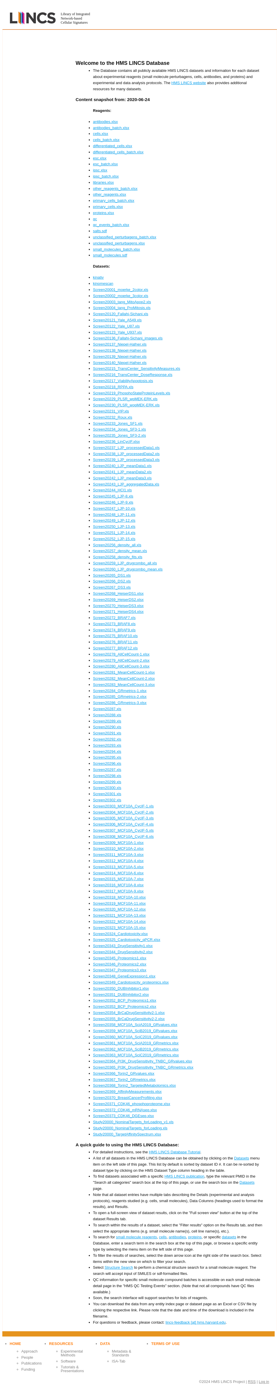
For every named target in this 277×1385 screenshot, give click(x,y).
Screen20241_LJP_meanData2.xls (122, 472)
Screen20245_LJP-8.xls (113, 496)
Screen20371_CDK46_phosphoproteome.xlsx (131, 1104)
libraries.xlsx (103, 182)
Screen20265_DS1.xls (112, 575)
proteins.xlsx (103, 213)
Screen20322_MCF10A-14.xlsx (119, 921)
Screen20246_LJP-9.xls (113, 502)
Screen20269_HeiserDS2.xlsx (118, 599)
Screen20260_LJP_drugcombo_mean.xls (128, 569)
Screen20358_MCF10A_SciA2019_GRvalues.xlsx (135, 1024)
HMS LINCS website (188, 83)
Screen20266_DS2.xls (112, 581)
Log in (264, 1381)
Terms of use (165, 1343)
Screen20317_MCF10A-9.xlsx (118, 891)
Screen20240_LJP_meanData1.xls (122, 466)
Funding (28, 1369)
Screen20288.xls (107, 715)
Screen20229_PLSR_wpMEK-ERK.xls (125, 399)
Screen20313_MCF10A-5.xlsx (118, 867)
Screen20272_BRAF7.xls (114, 618)
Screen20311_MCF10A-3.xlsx (118, 854)
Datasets (241, 1158)
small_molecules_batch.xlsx (116, 249)
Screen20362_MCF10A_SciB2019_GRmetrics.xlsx (136, 1049)
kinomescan (103, 283)
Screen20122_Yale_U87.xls (116, 326)
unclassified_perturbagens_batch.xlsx (124, 237)
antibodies (177, 1237)
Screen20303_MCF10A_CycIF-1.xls (123, 806)
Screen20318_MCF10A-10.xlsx (119, 897)
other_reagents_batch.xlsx (115, 188)
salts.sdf (100, 231)
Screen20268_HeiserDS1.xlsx (118, 593)
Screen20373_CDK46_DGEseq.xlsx (123, 1116)
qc (95, 219)
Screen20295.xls (107, 757)
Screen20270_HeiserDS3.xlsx (118, 606)
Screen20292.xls (107, 739)
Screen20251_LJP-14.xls (114, 533)
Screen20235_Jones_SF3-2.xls (119, 435)
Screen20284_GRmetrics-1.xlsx (120, 691)
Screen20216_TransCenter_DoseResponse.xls (133, 374)
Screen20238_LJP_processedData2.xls (126, 454)
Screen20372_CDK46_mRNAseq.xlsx (125, 1110)
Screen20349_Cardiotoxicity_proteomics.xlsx (131, 982)
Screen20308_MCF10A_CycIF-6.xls (123, 836)
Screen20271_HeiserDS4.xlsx (118, 611)
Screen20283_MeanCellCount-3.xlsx (124, 684)
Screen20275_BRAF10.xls (115, 636)
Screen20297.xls (107, 769)
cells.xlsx (100, 133)
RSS (252, 1381)
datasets (229, 1237)
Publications (31, 1363)
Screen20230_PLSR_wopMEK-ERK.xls (126, 405)
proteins (194, 1237)
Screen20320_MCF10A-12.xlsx (119, 909)
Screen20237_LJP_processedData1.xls (126, 448)
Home (15, 1343)
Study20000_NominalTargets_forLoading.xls (130, 1128)
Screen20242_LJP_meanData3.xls (122, 478)
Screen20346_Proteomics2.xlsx (120, 964)
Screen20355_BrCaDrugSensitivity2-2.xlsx (129, 1019)
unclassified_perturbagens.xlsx (119, 243)
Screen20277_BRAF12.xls (115, 648)
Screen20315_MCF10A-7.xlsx (118, 879)
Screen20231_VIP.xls (111, 411)
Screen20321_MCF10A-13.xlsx (119, 915)
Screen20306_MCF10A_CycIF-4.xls (123, 824)
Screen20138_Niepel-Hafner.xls (120, 350)
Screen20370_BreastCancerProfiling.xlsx (127, 1097)
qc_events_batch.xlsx (111, 225)
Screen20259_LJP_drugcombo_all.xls (125, 563)
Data (105, 1343)
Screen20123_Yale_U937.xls (117, 332)
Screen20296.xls (107, 763)
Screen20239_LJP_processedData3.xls (126, 459)
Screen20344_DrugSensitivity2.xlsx (123, 952)
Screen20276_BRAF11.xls (115, 642)
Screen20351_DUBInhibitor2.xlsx (121, 994)
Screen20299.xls (107, 782)
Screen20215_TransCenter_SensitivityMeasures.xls (136, 368)
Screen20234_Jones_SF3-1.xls (119, 429)
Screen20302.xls (107, 800)
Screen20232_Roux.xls (112, 417)
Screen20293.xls (107, 745)
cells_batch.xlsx (106, 140)
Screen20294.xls (107, 751)
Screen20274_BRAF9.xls (114, 630)
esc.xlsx (100, 158)
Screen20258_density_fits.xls (117, 557)
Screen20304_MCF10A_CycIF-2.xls (123, 812)
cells (163, 1237)
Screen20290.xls (107, 727)
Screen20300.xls (107, 788)
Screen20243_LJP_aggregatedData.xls (126, 484)
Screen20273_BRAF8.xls (114, 624)
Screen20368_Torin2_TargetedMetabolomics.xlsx (134, 1085)
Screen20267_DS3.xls (112, 587)
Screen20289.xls (107, 721)
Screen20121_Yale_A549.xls (117, 320)
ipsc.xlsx (100, 170)
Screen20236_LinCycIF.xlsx (116, 441)
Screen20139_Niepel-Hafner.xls (120, 356)
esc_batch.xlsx (105, 164)
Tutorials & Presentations (72, 1369)
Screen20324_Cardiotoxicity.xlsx (120, 934)
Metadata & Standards (121, 1353)
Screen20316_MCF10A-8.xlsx (118, 885)
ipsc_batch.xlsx (106, 176)
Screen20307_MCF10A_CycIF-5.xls (123, 830)
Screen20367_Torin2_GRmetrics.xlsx (124, 1079)
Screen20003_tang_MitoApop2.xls (122, 302)
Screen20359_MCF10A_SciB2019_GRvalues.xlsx (135, 1031)
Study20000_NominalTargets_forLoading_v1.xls (133, 1122)
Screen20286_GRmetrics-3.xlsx (120, 703)
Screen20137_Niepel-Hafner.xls (120, 344)
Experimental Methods (72, 1353)
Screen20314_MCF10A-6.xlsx (118, 873)
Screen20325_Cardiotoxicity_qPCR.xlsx (127, 939)
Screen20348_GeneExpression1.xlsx (124, 976)
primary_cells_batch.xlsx (114, 200)
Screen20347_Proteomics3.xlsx (120, 970)
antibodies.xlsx (105, 121)
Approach (29, 1351)
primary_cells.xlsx (108, 206)
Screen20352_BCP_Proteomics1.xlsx (124, 1000)
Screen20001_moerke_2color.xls (120, 289)
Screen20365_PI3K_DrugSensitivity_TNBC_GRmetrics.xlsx (143, 1067)
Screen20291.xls (107, 733)
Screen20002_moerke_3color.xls (120, 296)
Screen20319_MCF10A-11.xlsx (119, 903)
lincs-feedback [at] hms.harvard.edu (195, 1322)
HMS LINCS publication (184, 1176)
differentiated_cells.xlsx (112, 146)
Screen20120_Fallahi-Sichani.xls (120, 314)
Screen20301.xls (107, 794)
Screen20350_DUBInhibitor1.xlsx (121, 988)
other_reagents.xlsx (109, 194)
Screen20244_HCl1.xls (112, 490)
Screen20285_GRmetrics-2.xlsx (120, 696)
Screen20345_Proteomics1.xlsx (120, 958)
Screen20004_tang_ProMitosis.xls (122, 308)
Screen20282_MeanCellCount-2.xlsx (124, 678)
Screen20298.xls (107, 776)
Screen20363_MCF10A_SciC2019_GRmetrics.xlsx (136, 1055)
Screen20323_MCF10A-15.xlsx (119, 927)
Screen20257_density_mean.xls (120, 551)
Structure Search (118, 1267)
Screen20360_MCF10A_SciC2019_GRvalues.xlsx (135, 1037)
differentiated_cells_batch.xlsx (118, 152)
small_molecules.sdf (110, 255)
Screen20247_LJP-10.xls (114, 508)
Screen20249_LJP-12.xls (114, 520)
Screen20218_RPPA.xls (113, 387)
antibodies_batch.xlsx (111, 128)
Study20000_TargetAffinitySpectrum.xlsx (127, 1134)
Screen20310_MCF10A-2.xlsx (118, 848)
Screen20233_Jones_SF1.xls (118, 423)
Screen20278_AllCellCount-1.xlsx (121, 654)
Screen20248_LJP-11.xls (114, 514)
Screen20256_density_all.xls (117, 545)
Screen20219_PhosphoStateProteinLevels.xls (131, 393)
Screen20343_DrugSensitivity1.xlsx (123, 946)
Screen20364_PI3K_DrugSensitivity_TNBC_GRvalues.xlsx (142, 1061)
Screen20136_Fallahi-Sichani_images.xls (128, 338)
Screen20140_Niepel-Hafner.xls (120, 362)
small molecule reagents (136, 1237)
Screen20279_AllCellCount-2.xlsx (121, 660)
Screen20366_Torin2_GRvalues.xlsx (123, 1073)
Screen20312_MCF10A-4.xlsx (118, 861)
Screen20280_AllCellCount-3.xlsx (121, 666)
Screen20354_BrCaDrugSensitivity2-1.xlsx (129, 1012)
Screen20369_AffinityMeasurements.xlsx (127, 1091)
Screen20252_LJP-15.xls (114, 539)
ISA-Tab (118, 1361)
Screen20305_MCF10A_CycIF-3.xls (123, 818)
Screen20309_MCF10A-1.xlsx (118, 842)
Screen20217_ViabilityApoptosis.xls (123, 381)
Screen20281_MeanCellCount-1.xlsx (124, 672)
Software (68, 1361)
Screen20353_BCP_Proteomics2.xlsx (124, 1006)
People (27, 1357)
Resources (61, 1343)
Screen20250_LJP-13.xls (114, 526)
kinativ (98, 277)
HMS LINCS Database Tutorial (174, 1152)
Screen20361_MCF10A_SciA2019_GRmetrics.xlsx (136, 1043)
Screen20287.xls (107, 709)
